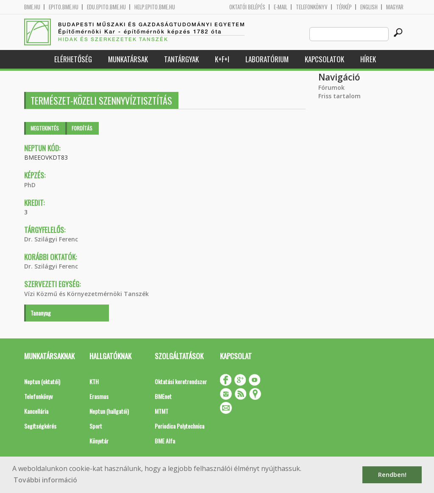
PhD (30, 185)
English (369, 7)
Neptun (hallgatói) (109, 411)
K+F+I (222, 59)
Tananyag (41, 312)
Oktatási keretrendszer (181, 381)
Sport (95, 425)
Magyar (394, 7)
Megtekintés (45, 128)
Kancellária (36, 411)
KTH (94, 381)
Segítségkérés (40, 425)
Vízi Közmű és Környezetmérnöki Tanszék (86, 294)
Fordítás (82, 128)
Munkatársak (128, 59)
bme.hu (32, 7)
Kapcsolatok (324, 59)
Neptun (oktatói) (42, 381)
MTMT (161, 411)
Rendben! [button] (392, 475)
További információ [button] (45, 480)
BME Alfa (165, 440)
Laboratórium (267, 59)
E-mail (280, 7)
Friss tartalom (339, 96)
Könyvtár (98, 440)
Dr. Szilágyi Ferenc (51, 239)
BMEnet (163, 396)
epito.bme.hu (63, 7)
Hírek (368, 59)
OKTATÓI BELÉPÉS (247, 7)
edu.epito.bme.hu (106, 7)
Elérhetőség (73, 59)
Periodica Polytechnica (179, 425)
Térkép (344, 7)
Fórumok (331, 87)
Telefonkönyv (312, 7)
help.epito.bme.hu (154, 7)
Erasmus (98, 396)
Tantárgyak (181, 59)
